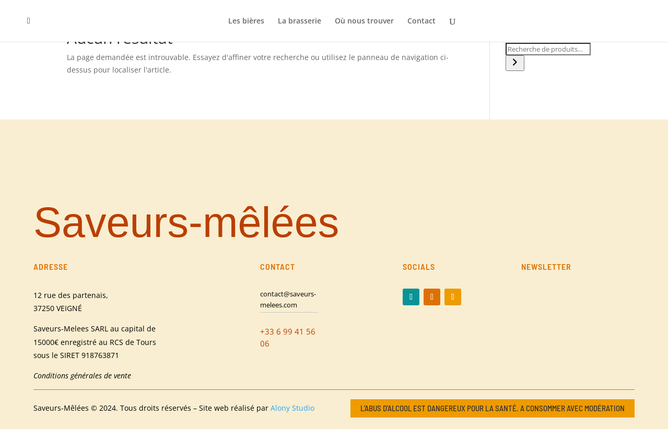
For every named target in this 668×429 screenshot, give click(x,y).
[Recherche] (515, 63)
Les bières (246, 21)
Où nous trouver (364, 21)
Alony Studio (292, 408)
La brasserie (299, 21)
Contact (421, 21)
